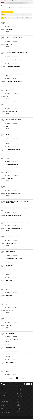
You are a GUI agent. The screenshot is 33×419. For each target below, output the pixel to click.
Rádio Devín (19, 389)
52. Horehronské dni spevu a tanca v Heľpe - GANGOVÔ (16, 209)
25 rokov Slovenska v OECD (11, 111)
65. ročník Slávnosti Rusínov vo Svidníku (13, 215)
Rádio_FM (19, 390)
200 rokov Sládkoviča (10, 89)
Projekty (18, 408)
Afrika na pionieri (9, 265)
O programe (7, 26)
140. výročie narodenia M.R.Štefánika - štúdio (14, 73)
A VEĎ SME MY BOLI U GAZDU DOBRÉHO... (14, 258)
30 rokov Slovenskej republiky (12, 164)
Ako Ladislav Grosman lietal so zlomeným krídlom (15, 303)
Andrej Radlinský (9, 369)
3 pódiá (7, 134)
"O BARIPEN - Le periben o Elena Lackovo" (14, 37)
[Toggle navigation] (32, 3)
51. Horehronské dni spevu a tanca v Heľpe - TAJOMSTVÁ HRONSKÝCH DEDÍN (17, 202)
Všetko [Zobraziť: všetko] (3, 14)
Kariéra (2, 406)
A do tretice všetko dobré (11, 243)
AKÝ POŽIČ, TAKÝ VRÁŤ (10, 333)
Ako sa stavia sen (9, 310)
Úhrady (2, 409)
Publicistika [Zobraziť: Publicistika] (19, 17)
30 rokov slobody (9, 156)
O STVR (2, 399)
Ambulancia (8, 354)
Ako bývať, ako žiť (9, 288)
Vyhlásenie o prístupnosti (5, 412)
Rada (2, 408)
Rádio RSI (19, 393)
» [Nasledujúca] (19, 378)
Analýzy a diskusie (9, 362)
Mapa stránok (19, 402)
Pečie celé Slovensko (13, 0)
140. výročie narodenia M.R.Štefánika (13, 66)
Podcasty (2, 393)
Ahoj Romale (8, 272)
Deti (8, 0)
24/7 (7, 96)
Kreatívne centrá (4, 411)
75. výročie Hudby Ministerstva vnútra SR (14, 228)
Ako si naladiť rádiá (4, 401)
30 (6, 141)
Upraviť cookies (20, 411)
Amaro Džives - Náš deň (10, 347)
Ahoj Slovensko (9, 280)
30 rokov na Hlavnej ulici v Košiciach (13, 149)
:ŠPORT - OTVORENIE (10, 22)
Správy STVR (4, 0)
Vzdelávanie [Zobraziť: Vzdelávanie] (27, 17)
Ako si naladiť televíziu (5, 402)
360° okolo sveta (9, 178)
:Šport (2, 390)
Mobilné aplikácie (4, 395)
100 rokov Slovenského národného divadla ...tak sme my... (17, 52)
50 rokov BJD (8, 186)
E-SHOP (23, 0)
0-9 (5, 14)
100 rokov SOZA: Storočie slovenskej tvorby (14, 59)
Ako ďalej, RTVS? (9, 295)
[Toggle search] (29, 3)
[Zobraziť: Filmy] (5, 18)
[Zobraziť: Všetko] (2, 18)
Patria (18, 392)
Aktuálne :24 (8, 325)
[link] (14, 26)
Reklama (18, 401)
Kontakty (19, 409)
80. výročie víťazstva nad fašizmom (13, 236)
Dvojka (2, 388)
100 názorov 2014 (9, 44)
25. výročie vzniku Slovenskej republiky (13, 119)
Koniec (23, 378)
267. (7, 126)
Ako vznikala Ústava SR (10, 318)
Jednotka (2, 386)
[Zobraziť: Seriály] (9, 18)
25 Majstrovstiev (9, 104)
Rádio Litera (19, 395)
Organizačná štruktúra (5, 404)
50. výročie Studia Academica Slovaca (13, 193)
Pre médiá (19, 406)
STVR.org (27, 0)
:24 (1, 389)
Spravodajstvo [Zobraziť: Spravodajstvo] (13, 17)
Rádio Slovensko (20, 386)
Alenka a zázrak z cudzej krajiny (12, 339)
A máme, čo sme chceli (10, 251)
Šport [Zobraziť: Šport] (23, 17)
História (19, 0)
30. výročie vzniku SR (10, 171)
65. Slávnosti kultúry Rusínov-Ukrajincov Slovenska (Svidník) (17, 222)
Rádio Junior (19, 396)
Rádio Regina (19, 388)
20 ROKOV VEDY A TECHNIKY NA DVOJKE (14, 81)
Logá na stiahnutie (19, 405)
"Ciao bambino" (9, 29)
